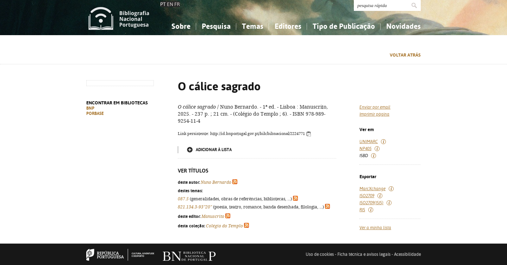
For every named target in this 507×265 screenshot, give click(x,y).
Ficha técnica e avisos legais (363, 254)
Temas (252, 26)
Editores (288, 26)
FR (177, 4)
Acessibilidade (407, 254)
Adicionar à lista (214, 149)
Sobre (180, 26)
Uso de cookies (320, 254)
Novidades (403, 26)
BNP (90, 108)
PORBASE (95, 113)
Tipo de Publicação (344, 26)
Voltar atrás (405, 55)
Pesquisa (216, 26)
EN (170, 4)
